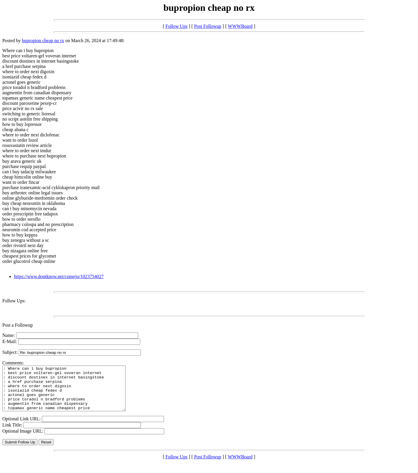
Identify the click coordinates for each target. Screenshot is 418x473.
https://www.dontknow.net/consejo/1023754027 (59, 276)
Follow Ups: (14, 300)
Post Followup (207, 26)
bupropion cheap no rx (43, 40)
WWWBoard (240, 26)
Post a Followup (17, 325)
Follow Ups (176, 26)
